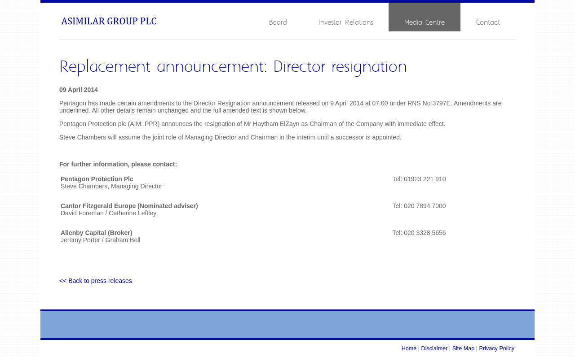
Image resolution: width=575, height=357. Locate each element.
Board (278, 22)
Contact (488, 22)
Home (409, 348)
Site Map (463, 348)
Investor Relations (345, 22)
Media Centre (424, 22)
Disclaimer (434, 348)
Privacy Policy (496, 348)
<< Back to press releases (95, 280)
